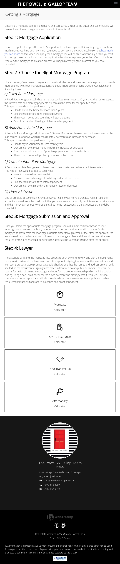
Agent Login (79, 533)
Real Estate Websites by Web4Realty (53, 533)
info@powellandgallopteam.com (60, 480)
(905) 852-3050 (52, 484)
